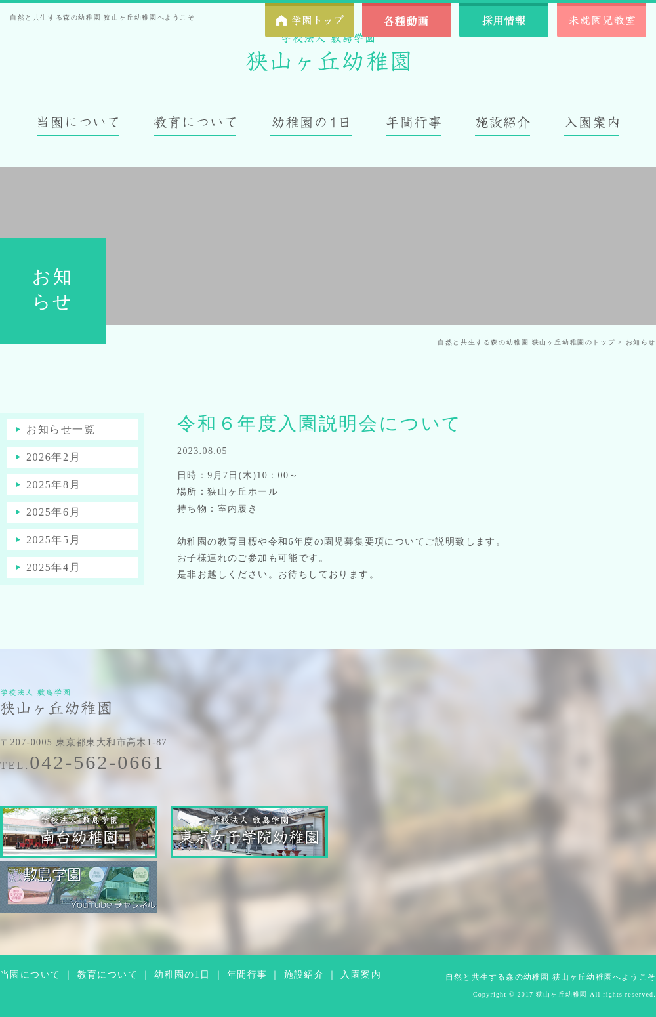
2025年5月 (53, 539)
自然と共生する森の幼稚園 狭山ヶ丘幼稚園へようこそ (550, 977)
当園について (30, 975)
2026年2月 (53, 457)
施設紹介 (304, 975)
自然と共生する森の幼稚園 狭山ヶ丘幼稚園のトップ (526, 342)
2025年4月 (53, 567)
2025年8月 (53, 484)
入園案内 (360, 975)
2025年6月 (53, 512)
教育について (107, 975)
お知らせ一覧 (61, 429)
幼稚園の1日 (182, 975)
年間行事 (247, 975)
